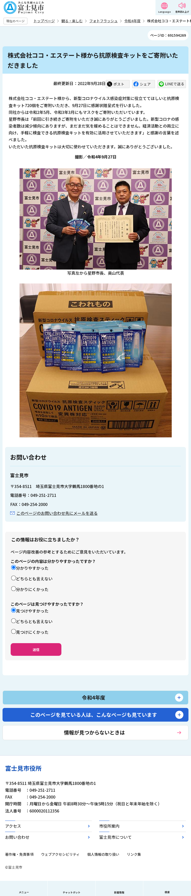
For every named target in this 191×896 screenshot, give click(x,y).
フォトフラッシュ (103, 20)
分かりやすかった (32, 568)
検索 (167, 892)
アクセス (13, 826)
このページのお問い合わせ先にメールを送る (57, 513)
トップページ (44, 20)
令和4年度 (132, 20)
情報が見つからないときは (94, 732)
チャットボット (71, 892)
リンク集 (134, 854)
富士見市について (115, 837)
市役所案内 (109, 826)
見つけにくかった (32, 632)
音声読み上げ (182, 11)
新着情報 (119, 892)
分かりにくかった (32, 589)
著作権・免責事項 (19, 854)
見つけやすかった (32, 611)
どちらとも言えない (34, 579)
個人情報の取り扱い (103, 854)
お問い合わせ (17, 837)
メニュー (24, 892)
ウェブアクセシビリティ (60, 854)
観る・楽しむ (72, 20)
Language (164, 11)
